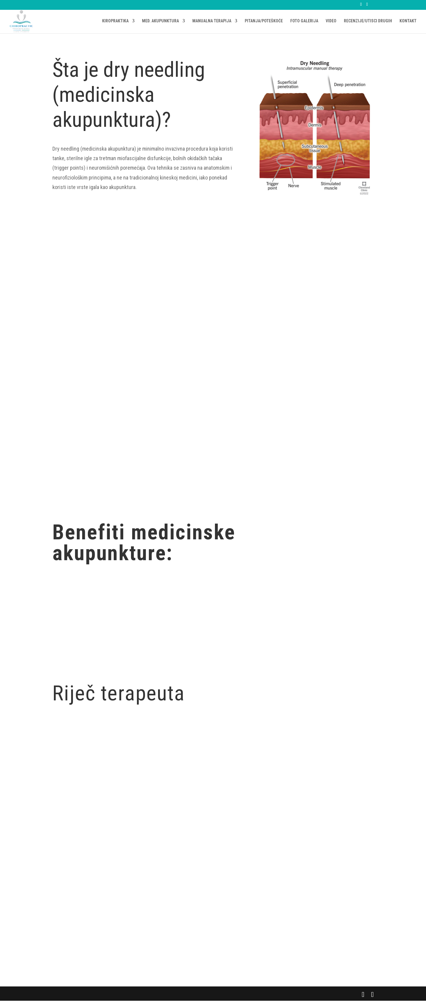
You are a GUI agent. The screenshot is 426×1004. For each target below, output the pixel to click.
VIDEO (331, 21)
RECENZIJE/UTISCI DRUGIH (368, 21)
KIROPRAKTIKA (115, 21)
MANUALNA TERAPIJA (211, 21)
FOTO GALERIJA (304, 21)
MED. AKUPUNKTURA (160, 21)
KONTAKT (408, 21)
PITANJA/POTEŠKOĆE (264, 21)
